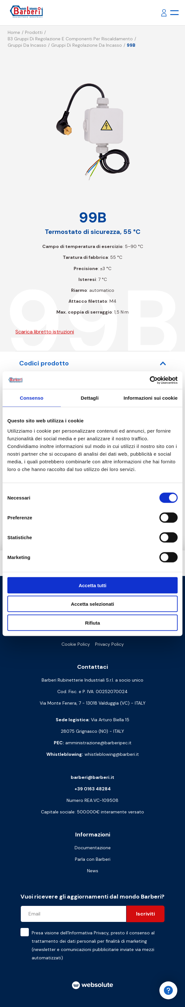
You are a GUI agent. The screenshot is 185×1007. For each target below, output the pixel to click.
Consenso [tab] (31, 398)
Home (14, 32)
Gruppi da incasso (27, 45)
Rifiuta (92, 622)
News (92, 871)
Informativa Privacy (88, 933)
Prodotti (34, 32)
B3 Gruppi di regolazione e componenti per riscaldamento (70, 39)
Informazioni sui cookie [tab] (151, 398)
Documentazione (93, 848)
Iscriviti (145, 913)
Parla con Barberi (92, 859)
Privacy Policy (109, 644)
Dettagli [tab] (90, 398)
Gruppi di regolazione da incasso (86, 45)
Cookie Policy (75, 644)
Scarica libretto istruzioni (44, 331)
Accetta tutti (93, 585)
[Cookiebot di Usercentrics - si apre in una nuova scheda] (150, 380)
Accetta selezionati (92, 604)
